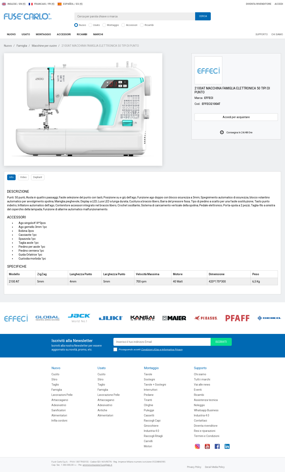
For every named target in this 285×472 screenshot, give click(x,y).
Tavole (148, 374)
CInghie (148, 405)
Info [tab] (11, 177)
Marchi (98, 34)
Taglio (55, 384)
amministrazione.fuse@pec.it (97, 465)
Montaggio (110, 25)
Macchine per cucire (44, 45)
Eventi (198, 389)
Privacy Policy (194, 467)
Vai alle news (202, 384)
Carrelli (148, 441)
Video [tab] (23, 177)
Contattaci (200, 420)
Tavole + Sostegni (155, 384)
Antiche (102, 410)
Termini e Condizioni (206, 436)
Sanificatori (58, 410)
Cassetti (149, 415)
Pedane (149, 394)
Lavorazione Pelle (109, 394)
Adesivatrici (58, 405)
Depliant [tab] (37, 177)
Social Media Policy (215, 467)
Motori (148, 446)
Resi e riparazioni (204, 430)
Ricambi (147, 25)
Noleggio (199, 405)
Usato (94, 25)
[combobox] (142, 16)
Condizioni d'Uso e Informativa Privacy (161, 349)
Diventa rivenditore (258, 4)
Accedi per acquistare (236, 117)
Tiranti (148, 400)
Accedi (279, 4)
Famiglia (22, 45)
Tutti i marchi (202, 379)
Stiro (54, 379)
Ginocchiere (151, 425)
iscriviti (221, 341)
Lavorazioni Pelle (62, 394)
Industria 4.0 (151, 430)
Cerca (203, 16)
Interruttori (150, 389)
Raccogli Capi (152, 420)
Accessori (129, 25)
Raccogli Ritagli (153, 436)
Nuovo (80, 25)
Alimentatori (59, 415)
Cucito (55, 374)
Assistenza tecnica (206, 400)
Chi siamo (277, 34)
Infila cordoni (59, 420)
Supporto (262, 34)
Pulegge (149, 410)
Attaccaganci (59, 400)
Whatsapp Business (206, 410)
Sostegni (149, 379)
